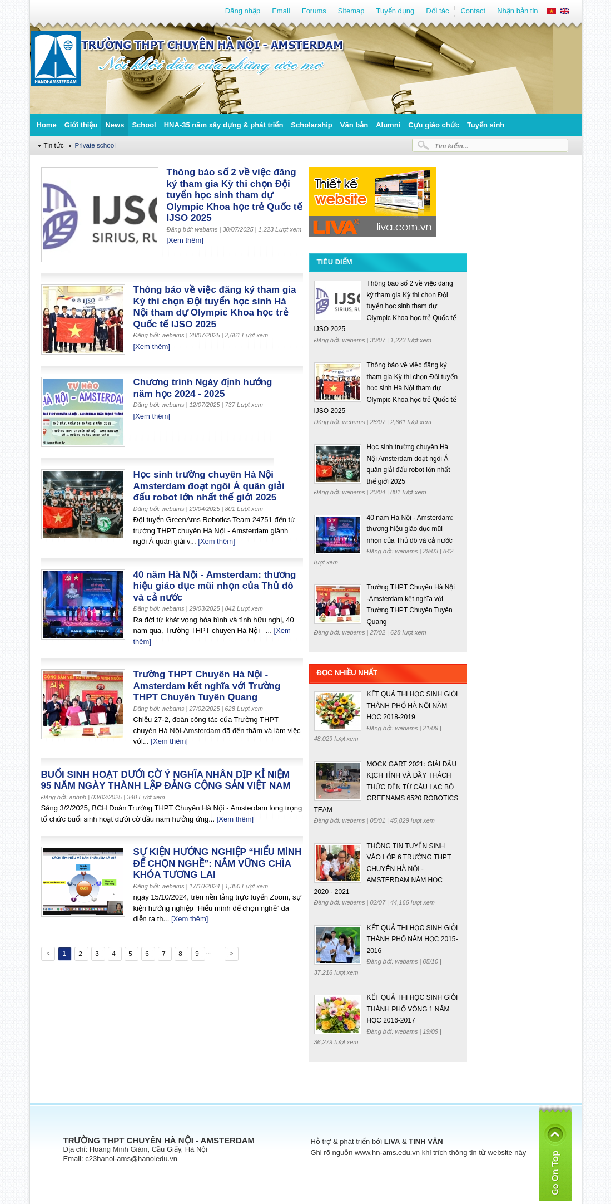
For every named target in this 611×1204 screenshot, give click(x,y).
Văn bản (354, 125)
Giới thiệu (81, 125)
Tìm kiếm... (452, 145)
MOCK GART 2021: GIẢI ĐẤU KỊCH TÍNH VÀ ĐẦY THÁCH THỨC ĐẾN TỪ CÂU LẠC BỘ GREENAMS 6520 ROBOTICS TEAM (386, 787)
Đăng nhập (242, 11)
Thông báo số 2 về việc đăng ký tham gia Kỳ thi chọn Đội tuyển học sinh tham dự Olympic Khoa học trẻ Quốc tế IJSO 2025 (234, 195)
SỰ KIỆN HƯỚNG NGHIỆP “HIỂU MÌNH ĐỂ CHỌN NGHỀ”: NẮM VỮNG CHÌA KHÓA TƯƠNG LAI (217, 863)
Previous (47, 955)
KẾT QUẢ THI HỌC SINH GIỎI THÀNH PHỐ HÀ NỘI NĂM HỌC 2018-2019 (412, 705)
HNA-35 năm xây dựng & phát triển (224, 125)
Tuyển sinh (485, 125)
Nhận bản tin (517, 11)
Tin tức (54, 145)
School (144, 125)
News (114, 125)
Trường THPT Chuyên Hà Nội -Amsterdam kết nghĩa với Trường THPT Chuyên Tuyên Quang (207, 685)
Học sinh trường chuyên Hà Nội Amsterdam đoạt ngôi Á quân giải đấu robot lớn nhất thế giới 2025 (209, 486)
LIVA (392, 1141)
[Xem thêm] (185, 240)
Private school (94, 145)
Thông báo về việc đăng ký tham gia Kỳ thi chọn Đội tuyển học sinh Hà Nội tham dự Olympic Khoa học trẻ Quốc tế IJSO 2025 (214, 307)
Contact (472, 11)
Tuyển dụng (395, 11)
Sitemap (351, 11)
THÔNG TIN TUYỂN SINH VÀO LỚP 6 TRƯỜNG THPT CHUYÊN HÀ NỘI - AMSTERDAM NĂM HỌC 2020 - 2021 (382, 869)
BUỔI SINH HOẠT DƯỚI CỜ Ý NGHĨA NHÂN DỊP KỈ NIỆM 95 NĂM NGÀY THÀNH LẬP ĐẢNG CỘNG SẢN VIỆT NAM (166, 780)
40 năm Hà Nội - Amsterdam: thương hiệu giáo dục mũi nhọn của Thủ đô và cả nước (214, 586)
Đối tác (437, 11)
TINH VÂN (426, 1141)
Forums (314, 11)
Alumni (388, 125)
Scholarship (311, 125)
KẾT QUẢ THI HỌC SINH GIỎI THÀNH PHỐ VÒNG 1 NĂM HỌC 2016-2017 (412, 1009)
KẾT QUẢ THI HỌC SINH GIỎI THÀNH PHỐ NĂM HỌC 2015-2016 (412, 939)
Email (281, 11)
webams (354, 340)
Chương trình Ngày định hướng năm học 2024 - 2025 (202, 388)
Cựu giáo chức (433, 125)
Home (47, 125)
